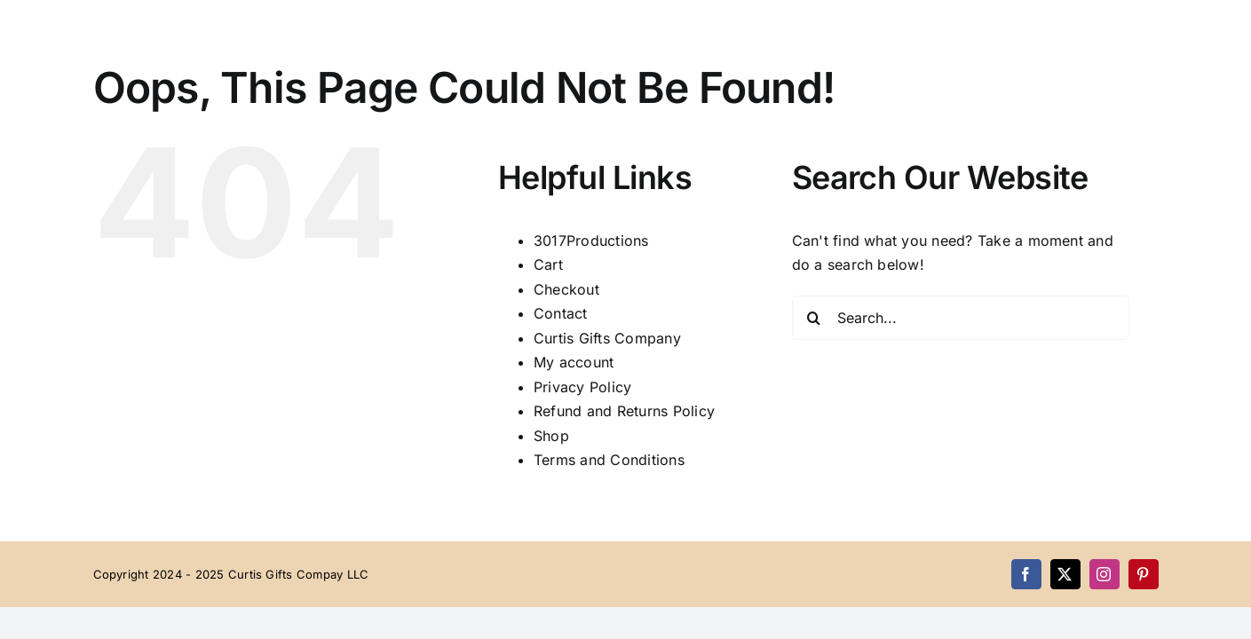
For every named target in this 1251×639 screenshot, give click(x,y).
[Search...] (960, 318)
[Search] (814, 318)
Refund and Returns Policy (624, 411)
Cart (548, 264)
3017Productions (591, 240)
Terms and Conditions (609, 460)
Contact (561, 313)
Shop (551, 436)
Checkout (566, 289)
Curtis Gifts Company (607, 338)
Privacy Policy (582, 387)
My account (574, 362)
